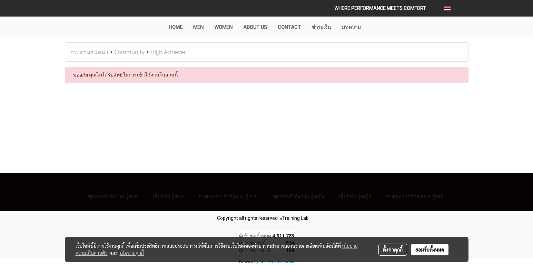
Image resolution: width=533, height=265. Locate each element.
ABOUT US (255, 27)
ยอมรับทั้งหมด (429, 249)
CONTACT (289, 27)
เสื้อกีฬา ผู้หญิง (355, 196)
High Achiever (168, 52)
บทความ (351, 27)
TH (451, 8)
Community (129, 52)
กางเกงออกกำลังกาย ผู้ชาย (228, 196)
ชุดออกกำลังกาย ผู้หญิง (298, 196)
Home (175, 27)
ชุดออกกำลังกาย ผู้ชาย (113, 196)
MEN (198, 27)
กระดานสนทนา (89, 52)
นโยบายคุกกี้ (132, 253)
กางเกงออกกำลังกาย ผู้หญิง (416, 196)
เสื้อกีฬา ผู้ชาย (168, 196)
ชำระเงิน (321, 27)
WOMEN (223, 27)
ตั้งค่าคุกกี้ (393, 249)
